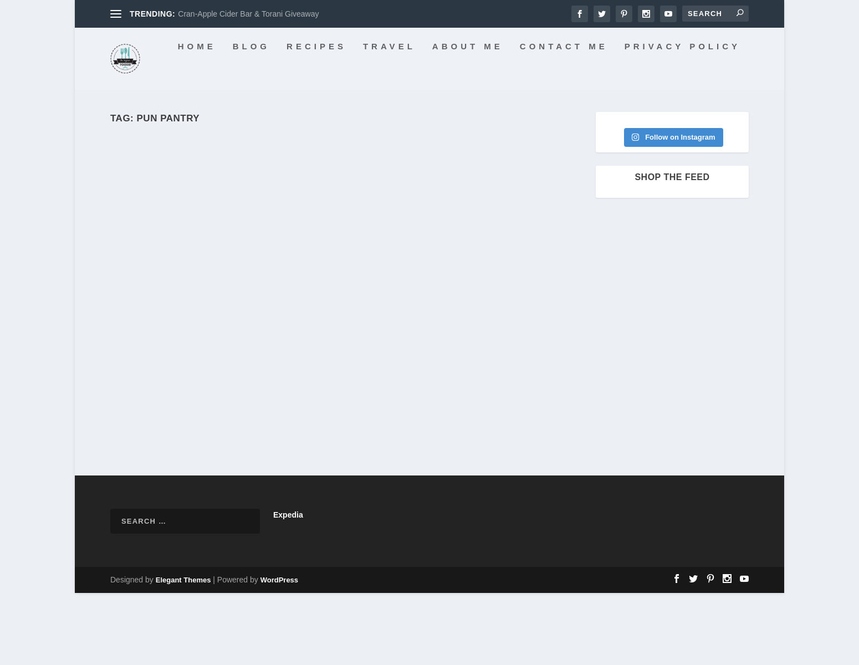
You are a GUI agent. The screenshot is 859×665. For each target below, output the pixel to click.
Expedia (288, 586)
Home (138, 118)
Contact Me (505, 118)
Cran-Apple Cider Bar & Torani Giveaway (248, 13)
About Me (408, 118)
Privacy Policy (623, 118)
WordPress (279, 652)
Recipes (257, 118)
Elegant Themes (183, 652)
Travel (330, 118)
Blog (192, 118)
